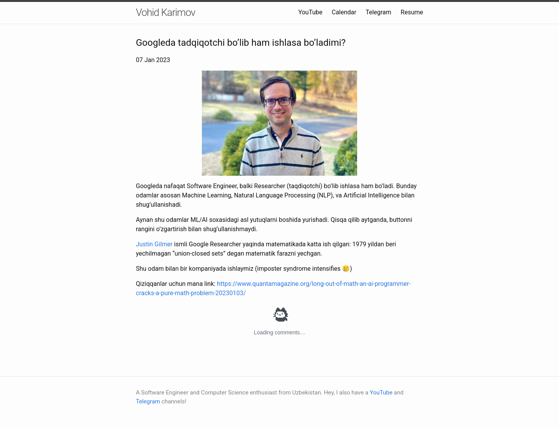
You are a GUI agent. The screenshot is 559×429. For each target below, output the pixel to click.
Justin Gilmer (154, 244)
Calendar (344, 12)
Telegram (379, 12)
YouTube (310, 12)
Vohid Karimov (165, 12)
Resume (412, 12)
